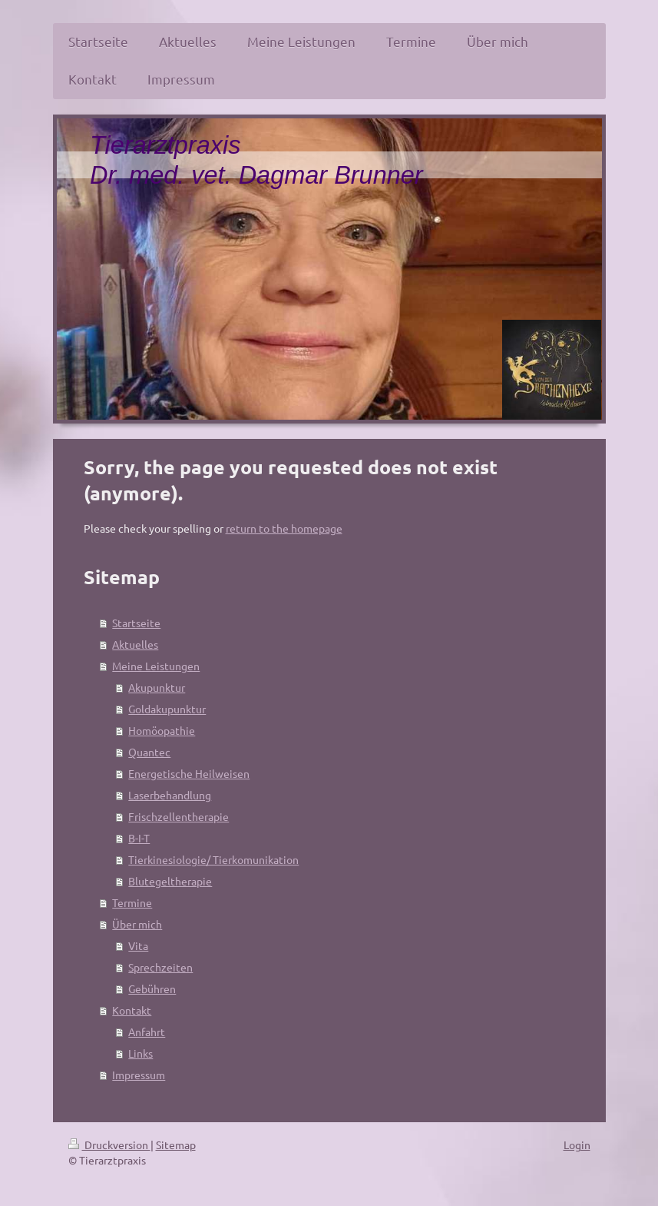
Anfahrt (146, 1031)
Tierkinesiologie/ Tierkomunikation (213, 859)
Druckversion (109, 1144)
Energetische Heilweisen (189, 773)
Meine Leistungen (156, 666)
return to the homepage (284, 528)
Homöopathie (161, 730)
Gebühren (152, 988)
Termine (132, 902)
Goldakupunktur (167, 709)
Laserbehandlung (169, 795)
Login (577, 1144)
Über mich (137, 924)
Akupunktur (156, 687)
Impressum (138, 1074)
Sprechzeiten (160, 967)
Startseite (136, 623)
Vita (138, 945)
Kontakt (131, 1010)
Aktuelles (135, 644)
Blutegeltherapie (170, 881)
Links (140, 1053)
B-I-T (139, 838)
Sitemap (176, 1144)
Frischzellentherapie (178, 816)
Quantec (149, 752)
